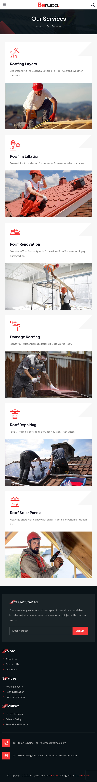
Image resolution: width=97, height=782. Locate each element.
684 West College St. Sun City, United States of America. (45, 755)
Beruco (55, 775)
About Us (11, 659)
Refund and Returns (17, 724)
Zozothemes (82, 775)
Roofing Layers (23, 63)
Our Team (11, 669)
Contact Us (12, 664)
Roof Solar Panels (25, 512)
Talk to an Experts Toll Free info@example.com (39, 743)
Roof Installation (24, 156)
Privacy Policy (14, 719)
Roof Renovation (25, 244)
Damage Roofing (25, 336)
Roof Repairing (23, 424)
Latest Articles (14, 714)
